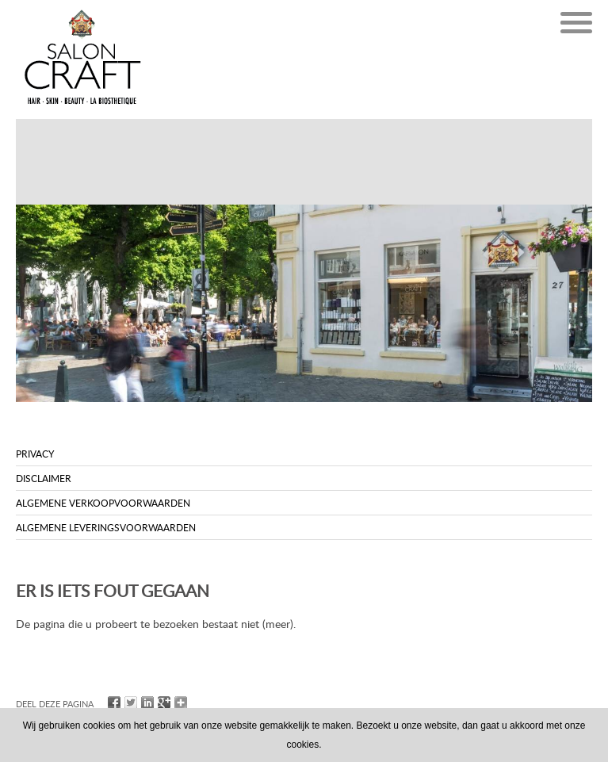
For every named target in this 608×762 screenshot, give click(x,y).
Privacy (35, 453)
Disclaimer (43, 478)
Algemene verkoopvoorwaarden (103, 502)
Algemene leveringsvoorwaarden (106, 527)
